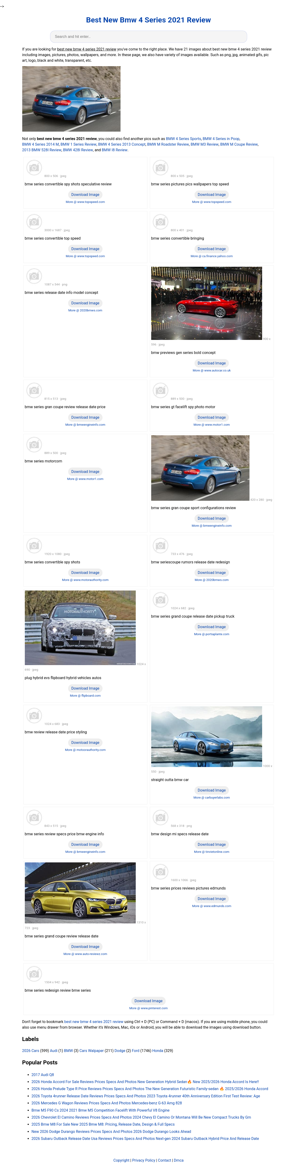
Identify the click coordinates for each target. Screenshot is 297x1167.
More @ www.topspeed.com (85, 202)
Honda (157, 1050)
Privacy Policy (143, 1160)
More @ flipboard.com (85, 695)
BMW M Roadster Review (168, 144)
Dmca (179, 1160)
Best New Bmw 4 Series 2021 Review (148, 19)
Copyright (121, 1160)
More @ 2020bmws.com (85, 310)
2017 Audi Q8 (43, 1075)
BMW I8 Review (115, 150)
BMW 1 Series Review (78, 144)
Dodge (119, 1050)
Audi (53, 1050)
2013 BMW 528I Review (42, 150)
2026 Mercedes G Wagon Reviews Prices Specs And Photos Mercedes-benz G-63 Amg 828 (107, 1103)
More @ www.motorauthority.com (85, 580)
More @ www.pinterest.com (148, 1008)
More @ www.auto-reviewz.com (85, 954)
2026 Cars (30, 1050)
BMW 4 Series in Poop (221, 139)
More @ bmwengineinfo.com (85, 424)
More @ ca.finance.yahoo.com (212, 256)
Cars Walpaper (91, 1050)
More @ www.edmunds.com (211, 906)
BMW (68, 1050)
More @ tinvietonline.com (211, 852)
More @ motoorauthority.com (85, 750)
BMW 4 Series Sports (183, 139)
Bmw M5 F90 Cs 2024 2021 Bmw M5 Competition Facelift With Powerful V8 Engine (101, 1110)
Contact (164, 1160)
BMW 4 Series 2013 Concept (121, 144)
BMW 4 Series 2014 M (40, 144)
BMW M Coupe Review (239, 144)
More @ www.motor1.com (212, 424)
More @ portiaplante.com (211, 634)
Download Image (85, 194)
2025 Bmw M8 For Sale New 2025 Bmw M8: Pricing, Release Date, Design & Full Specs (103, 1124)
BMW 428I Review (78, 150)
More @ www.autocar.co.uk (212, 370)
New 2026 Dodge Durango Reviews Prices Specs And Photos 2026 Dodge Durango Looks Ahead (111, 1131)
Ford (135, 1050)
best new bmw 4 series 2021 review (94, 1021)
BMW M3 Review (204, 144)
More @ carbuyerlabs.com (212, 797)
